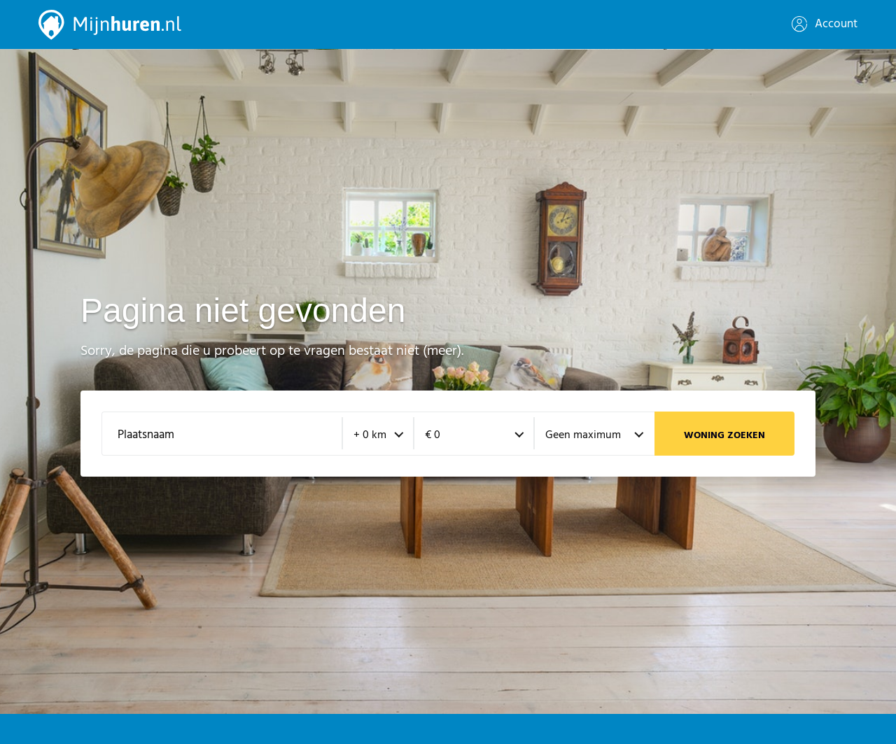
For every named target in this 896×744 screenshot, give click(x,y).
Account (825, 24)
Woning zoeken (724, 436)
